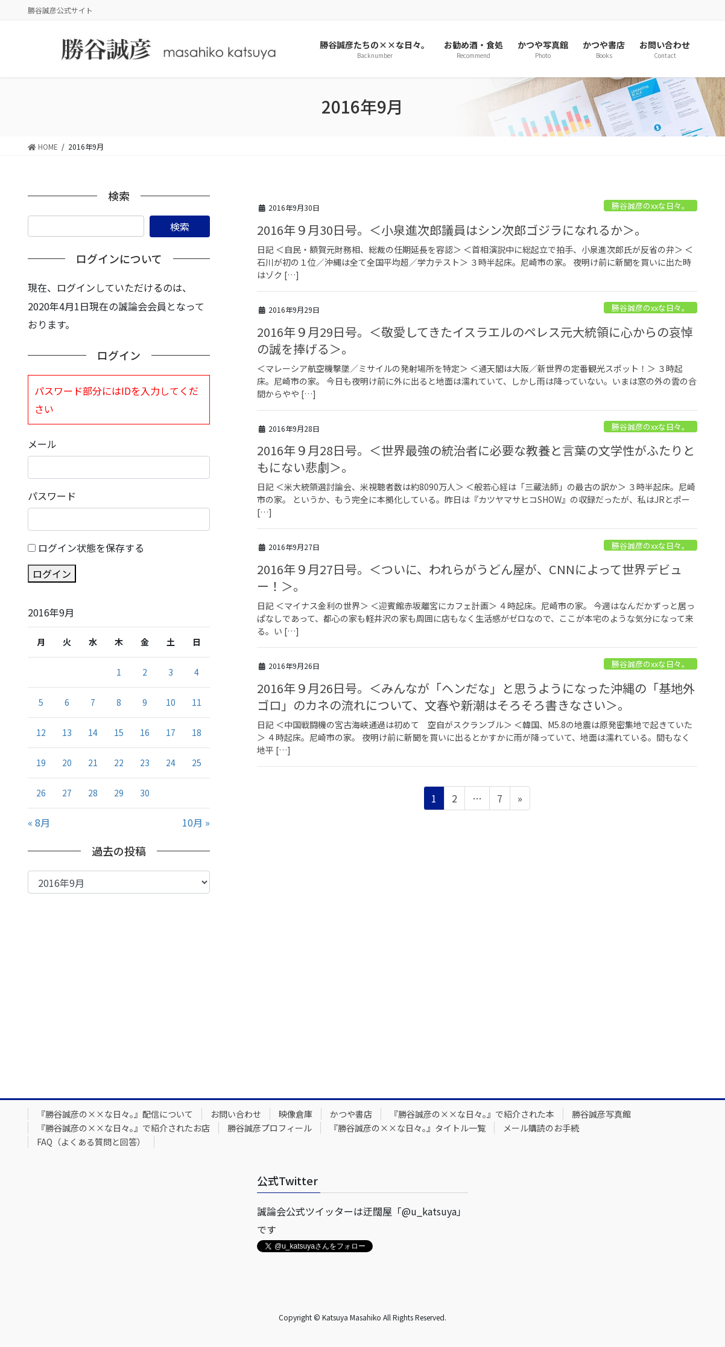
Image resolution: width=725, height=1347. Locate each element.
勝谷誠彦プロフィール (269, 1128)
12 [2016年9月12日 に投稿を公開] (41, 732)
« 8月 (39, 822)
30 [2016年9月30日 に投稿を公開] (145, 793)
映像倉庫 (295, 1114)
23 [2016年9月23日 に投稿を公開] (145, 763)
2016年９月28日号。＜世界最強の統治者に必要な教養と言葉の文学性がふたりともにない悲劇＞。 (476, 458)
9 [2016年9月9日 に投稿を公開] (144, 702)
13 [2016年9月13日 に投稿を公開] (67, 732)
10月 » (196, 822)
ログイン (52, 573)
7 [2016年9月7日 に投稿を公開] (92, 702)
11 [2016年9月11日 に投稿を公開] (196, 702)
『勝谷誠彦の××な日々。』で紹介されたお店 (123, 1128)
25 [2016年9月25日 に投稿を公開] (196, 763)
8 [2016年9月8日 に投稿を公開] (118, 702)
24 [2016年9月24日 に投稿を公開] (171, 763)
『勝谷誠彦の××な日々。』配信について (115, 1114)
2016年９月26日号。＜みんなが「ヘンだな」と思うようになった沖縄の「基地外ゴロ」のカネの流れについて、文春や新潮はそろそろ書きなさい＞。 (476, 696)
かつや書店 (351, 1114)
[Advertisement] (119, 984)
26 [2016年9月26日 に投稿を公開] (41, 793)
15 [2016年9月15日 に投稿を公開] (119, 732)
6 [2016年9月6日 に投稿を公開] (67, 702)
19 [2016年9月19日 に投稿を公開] (41, 763)
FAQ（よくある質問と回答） (91, 1142)
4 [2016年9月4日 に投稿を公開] (196, 672)
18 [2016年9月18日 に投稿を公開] (196, 732)
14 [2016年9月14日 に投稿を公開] (93, 732)
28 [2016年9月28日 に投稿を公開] (93, 793)
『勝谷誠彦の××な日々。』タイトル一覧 (407, 1128)
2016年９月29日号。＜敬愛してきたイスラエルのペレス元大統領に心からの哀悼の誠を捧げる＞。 (475, 340)
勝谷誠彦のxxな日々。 (650, 205)
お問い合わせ (236, 1114)
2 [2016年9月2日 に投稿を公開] (144, 672)
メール (42, 444)
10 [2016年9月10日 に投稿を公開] (171, 702)
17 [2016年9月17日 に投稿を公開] (171, 732)
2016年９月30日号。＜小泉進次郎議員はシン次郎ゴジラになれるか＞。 (452, 229)
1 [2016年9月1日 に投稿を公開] (118, 672)
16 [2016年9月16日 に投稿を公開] (145, 732)
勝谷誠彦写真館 (601, 1114)
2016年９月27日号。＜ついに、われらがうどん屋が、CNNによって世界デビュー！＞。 (469, 577)
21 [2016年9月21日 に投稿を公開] (93, 763)
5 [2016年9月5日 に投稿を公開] (41, 702)
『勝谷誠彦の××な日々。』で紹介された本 (472, 1114)
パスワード (52, 495)
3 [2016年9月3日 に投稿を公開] (170, 672)
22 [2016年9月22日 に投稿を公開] (119, 763)
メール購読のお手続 (541, 1128)
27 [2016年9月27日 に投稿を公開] (67, 793)
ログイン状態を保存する (91, 547)
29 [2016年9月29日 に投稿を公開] (119, 793)
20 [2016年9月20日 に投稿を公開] (67, 763)
